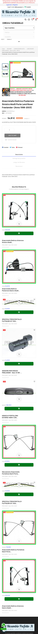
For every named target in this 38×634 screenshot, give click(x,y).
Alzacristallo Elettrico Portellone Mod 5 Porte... (13, 551)
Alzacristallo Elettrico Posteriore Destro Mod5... (11, 290)
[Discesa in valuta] (2, 39)
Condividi (6, 147)
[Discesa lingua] (9, 39)
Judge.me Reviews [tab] (19, 162)
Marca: (4, 111)
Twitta (13, 147)
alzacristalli (11, 111)
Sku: (3, 113)
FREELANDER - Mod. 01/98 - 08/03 (9, 245)
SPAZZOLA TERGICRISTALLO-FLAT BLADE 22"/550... (12, 320)
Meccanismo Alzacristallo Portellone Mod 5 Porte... (11, 473)
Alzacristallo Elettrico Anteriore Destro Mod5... (13, 607)
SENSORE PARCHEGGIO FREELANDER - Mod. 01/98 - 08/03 (11, 372)
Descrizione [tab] (19, 154)
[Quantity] (9, 130)
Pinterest (20, 147)
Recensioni (19, 166)
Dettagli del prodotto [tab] (19, 158)
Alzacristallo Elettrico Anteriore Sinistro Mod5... (13, 241)
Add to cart (12, 135)
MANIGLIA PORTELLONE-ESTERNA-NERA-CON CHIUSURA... (10, 417)
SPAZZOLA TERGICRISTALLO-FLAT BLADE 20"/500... (12, 502)
